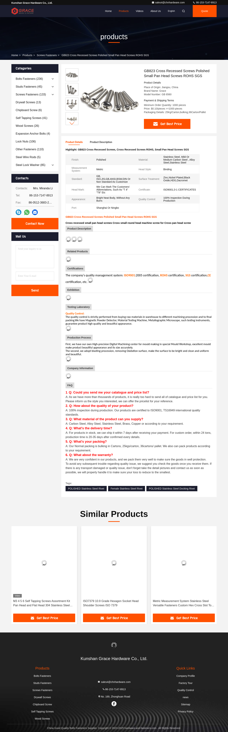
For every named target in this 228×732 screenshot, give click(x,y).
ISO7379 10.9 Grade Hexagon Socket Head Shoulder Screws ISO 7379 (111, 603)
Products (124, 11)
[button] (72, 123)
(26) (27, 125)
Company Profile (185, 675)
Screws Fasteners (47, 55)
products (27, 55)
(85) (30, 164)
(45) (29, 86)
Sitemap (185, 704)
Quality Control (185, 690)
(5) (28, 157)
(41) (31, 117)
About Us (156, 11)
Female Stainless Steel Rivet (126, 488)
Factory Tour (186, 683)
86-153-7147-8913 (205, 2)
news (186, 697)
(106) (26, 141)
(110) (30, 149)
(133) (31, 94)
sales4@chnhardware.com (168, 2)
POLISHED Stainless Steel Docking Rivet (172, 488)
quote (204, 11)
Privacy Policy (185, 711)
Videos (139, 11)
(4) (33, 133)
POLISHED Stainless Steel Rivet (86, 488)
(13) (28, 102)
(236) (29, 78)
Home (108, 11)
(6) (29, 110)
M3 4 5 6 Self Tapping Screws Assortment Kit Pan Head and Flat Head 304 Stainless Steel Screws (41, 604)
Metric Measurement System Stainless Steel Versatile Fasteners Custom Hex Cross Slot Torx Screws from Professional (183, 604)
